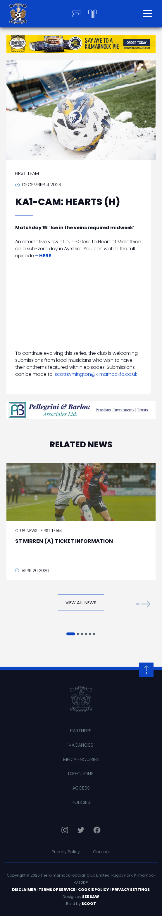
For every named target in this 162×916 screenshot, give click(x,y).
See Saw (90, 896)
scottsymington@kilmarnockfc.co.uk (96, 374)
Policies (81, 802)
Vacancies (80, 745)
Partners (81, 730)
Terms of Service (57, 889)
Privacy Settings (131, 889)
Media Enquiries (81, 759)
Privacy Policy (66, 852)
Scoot (89, 903)
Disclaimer (24, 889)
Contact (101, 852)
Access (81, 788)
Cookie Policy (93, 889)
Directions (81, 773)
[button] (143, 604)
